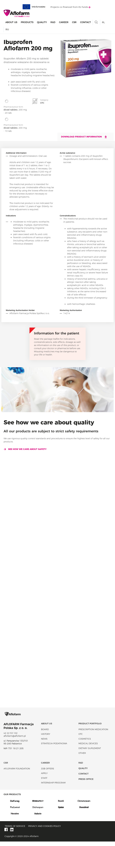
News (44, 743)
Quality (42, 22)
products (27, 22)
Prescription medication (93, 734)
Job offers (47, 773)
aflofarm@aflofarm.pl (15, 740)
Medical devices (88, 748)
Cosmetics (84, 743)
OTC (80, 738)
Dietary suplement (89, 752)
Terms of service (15, 830)
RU (7, 29)
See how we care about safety (25, 449)
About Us (11, 22)
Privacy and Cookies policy (44, 830)
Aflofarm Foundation (17, 773)
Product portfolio (90, 728)
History (45, 738)
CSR (74, 22)
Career (63, 22)
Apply (44, 777)
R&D (52, 22)
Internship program (53, 787)
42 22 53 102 (11, 737)
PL (103, 22)
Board (45, 734)
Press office (85, 783)
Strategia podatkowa (54, 748)
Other (82, 757)
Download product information (84, 136)
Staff (44, 782)
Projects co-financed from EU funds (70, 7)
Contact (85, 22)
